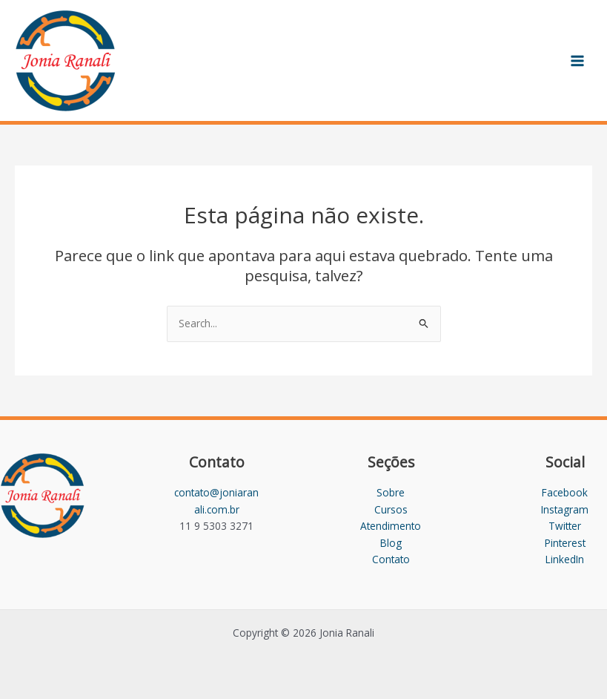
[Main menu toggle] (577, 60)
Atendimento (390, 526)
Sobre (391, 492)
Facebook (565, 492)
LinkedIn (564, 559)
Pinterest (565, 543)
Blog (391, 543)
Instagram (564, 509)
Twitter (564, 526)
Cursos (391, 509)
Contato (391, 559)
